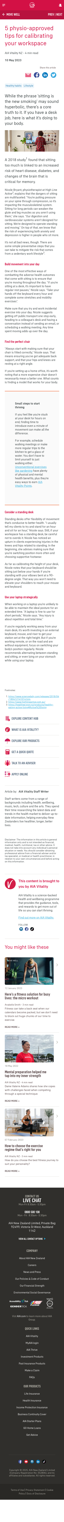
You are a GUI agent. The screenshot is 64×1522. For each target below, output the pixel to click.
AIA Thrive (32, 1349)
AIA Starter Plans (32, 1421)
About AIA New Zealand (32, 1258)
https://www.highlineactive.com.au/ (26, 701)
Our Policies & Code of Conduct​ (32, 1278)
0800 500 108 (32, 1212)
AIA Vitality (32, 1336)
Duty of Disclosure (36, 1493)
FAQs (32, 1377)
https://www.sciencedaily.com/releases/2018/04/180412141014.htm (33, 698)
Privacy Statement (35, 1490)
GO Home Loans (32, 1428)
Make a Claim (32, 1370)
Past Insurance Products (32, 1363)
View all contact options (32, 1238)
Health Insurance (32, 1400)
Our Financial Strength (32, 1285)
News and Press (32, 1272)
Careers (32, 1265)
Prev (51, 14)
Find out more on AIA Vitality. (36, 917)
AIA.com (21, 1316)
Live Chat (32, 1200)
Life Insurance (32, 1393)
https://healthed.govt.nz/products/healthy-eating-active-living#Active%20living (30, 706)
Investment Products (32, 1356)
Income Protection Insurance (32, 1407)
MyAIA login (32, 1343)
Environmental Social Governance (32, 1292)
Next (59, 14)
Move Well (11, 14)
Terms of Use (17, 1490)
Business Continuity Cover (32, 1414)
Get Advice (32, 1434)
